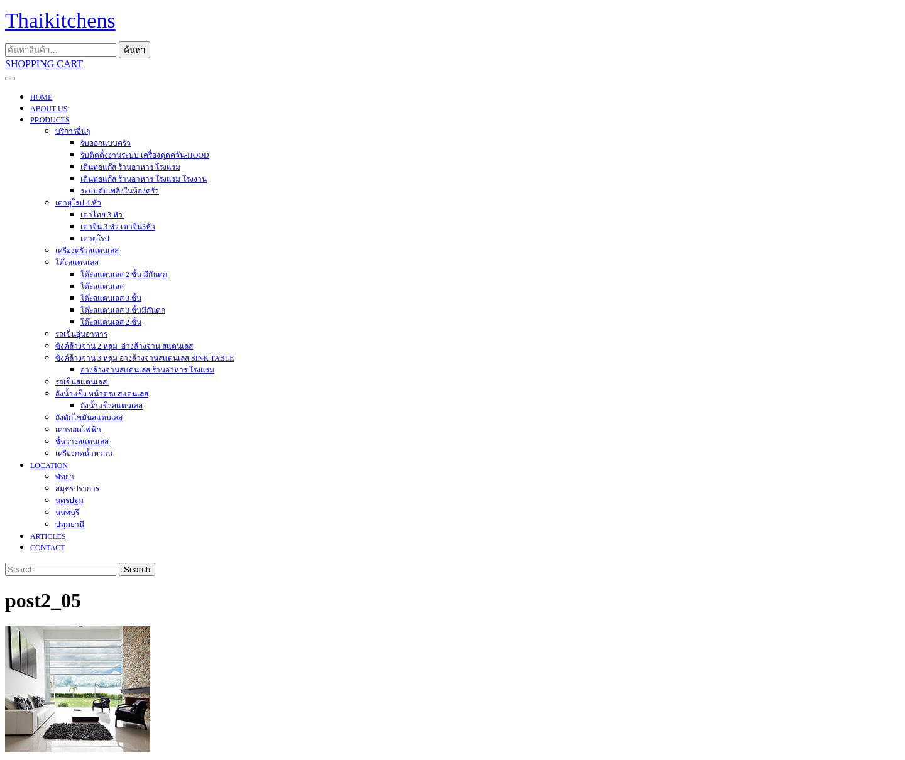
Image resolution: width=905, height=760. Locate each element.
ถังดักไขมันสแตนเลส (89, 417)
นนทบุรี (67, 512)
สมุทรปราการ (77, 488)
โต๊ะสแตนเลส (77, 262)
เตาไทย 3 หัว (102, 214)
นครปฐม (69, 500)
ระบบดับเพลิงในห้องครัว (119, 191)
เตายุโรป (94, 238)
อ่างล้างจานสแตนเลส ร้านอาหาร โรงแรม (147, 370)
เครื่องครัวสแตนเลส (87, 250)
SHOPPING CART (44, 63)
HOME (41, 97)
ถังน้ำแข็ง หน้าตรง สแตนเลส (101, 393)
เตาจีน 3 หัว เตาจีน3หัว (117, 226)
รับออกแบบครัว (105, 143)
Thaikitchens (60, 20)
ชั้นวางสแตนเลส (82, 441)
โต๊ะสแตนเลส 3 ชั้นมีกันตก (122, 310)
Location (49, 465)
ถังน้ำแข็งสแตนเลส (111, 405)
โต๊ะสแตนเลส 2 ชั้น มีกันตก (123, 274)
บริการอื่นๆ (72, 131)
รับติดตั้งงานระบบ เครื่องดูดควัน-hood (144, 155)
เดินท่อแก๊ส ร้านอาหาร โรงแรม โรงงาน (143, 179)
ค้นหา (134, 50)
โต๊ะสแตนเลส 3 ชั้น (110, 298)
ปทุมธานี (69, 524)
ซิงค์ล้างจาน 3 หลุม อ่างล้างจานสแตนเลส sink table (144, 358)
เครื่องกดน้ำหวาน (83, 453)
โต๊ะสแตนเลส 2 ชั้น (110, 322)
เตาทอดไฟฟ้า (78, 429)
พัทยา (64, 476)
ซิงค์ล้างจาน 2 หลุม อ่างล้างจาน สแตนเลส (124, 346)
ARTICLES (48, 536)
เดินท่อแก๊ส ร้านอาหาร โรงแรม (130, 167)
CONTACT (47, 547)
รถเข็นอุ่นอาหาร (81, 334)
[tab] (10, 78)
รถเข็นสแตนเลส (82, 381)
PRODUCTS (50, 120)
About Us (48, 108)
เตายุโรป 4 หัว (78, 202)
